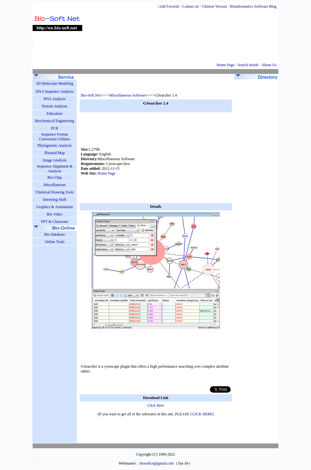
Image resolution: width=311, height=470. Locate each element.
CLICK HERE (201, 414)
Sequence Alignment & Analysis (55, 168)
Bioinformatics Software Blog (253, 6)
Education (54, 113)
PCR (54, 128)
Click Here (155, 405)
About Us (269, 65)
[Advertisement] (191, 161)
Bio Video (54, 214)
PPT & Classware (54, 221)
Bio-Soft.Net (91, 95)
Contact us (191, 6)
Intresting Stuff (54, 199)
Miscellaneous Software (127, 95)
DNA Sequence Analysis (55, 91)
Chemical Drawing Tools (55, 192)
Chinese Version (215, 6)
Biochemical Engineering (54, 121)
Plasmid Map (54, 153)
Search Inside (248, 65)
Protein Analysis (54, 106)
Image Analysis (54, 160)
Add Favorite (169, 6)
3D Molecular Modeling (54, 83)
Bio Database (54, 234)
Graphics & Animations (54, 207)
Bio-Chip (54, 177)
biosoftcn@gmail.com (157, 463)
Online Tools (55, 241)
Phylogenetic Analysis (54, 145)
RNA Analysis (55, 99)
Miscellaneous (55, 185)
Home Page (226, 65)
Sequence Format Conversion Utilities (54, 136)
